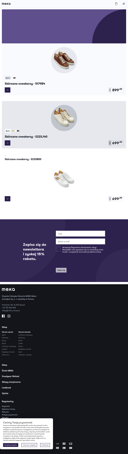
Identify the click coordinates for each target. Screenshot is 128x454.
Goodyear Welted (10, 376)
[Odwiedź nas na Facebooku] (3, 316)
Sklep (4, 327)
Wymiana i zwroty (8, 409)
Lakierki (4, 349)
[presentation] (74, 261)
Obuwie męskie (7, 332)
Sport (4, 335)
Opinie (5, 393)
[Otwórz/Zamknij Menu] (123, 3)
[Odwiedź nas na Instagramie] (9, 316)
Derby (4, 340)
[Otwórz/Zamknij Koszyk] (116, 3)
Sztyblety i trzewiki (8, 352)
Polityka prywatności (10, 415)
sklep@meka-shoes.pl (11, 310)
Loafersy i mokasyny (9, 346)
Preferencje (45, 445)
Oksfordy (5, 338)
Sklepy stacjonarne (11, 382)
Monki (4, 343)
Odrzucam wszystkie (29, 445)
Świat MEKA (7, 370)
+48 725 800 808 (9, 307)
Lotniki (20, 343)
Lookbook (6, 387)
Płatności (5, 412)
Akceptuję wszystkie (10, 445)
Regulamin (6, 406)
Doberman (5, 355)
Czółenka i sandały (24, 355)
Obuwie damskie (24, 332)
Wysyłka (5, 418)
